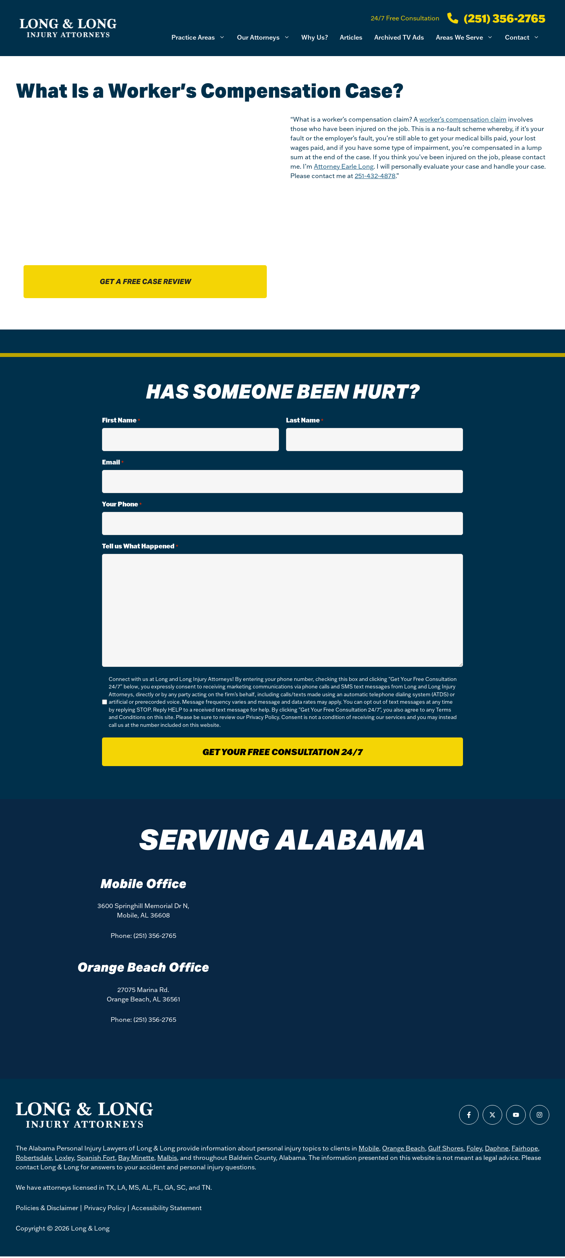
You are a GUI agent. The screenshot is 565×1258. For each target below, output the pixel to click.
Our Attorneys (266, 37)
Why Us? (314, 37)
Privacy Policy (262, 718)
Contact (525, 37)
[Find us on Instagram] (539, 1116)
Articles (351, 37)
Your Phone (122, 505)
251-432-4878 (375, 176)
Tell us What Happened (140, 547)
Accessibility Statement (166, 1209)
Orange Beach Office (143, 969)
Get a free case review (145, 282)
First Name (121, 421)
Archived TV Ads (399, 37)
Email (113, 463)
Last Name (304, 421)
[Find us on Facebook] (469, 1116)
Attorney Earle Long (344, 166)
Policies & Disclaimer (47, 1209)
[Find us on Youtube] (516, 1116)
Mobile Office (143, 885)
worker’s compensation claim (463, 119)
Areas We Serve (467, 37)
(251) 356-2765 (154, 937)
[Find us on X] (492, 1116)
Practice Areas (201, 37)
